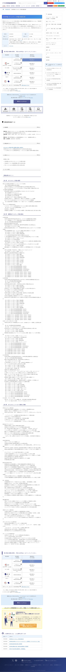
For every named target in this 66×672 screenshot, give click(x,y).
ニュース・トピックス (25, 5)
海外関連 (47, 59)
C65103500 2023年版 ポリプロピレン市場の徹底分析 (54, 68)
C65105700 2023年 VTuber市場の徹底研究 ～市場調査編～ (54, 88)
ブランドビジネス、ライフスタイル (52, 35)
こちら (21, 40)
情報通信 (47, 46)
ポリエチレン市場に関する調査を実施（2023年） (13, 147)
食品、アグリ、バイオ (50, 20)
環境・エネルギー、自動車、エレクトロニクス (53, 38)
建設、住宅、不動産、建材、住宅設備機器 (53, 24)
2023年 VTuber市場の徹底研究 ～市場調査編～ (17, 648)
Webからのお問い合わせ (50, 660)
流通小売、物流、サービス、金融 (52, 32)
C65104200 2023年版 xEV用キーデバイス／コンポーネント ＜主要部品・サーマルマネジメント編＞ (54, 74)
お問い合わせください (25, 85)
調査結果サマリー (22, 143)
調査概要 (22, 127)
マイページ (50, 5)
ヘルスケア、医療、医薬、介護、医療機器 (53, 28)
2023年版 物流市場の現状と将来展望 (15, 643)
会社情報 (33, 5)
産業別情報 (18, 5)
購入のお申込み (22, 101)
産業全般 (47, 56)
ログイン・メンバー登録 (59, 3)
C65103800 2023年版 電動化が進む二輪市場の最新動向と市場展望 (54, 83)
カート (55, 5)
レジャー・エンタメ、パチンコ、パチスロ (53, 53)
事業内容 (8, 5)
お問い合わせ (61, 5)
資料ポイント (22, 155)
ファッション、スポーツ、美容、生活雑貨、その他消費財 (52, 17)
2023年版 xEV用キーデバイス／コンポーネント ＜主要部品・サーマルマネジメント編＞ (24, 641)
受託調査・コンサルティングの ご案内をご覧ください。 (28, 625)
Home (4, 5)
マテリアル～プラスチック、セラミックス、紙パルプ (51, 43)
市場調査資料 (7, 9)
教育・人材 (48, 49)
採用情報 (37, 5)
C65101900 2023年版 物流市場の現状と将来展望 (54, 79)
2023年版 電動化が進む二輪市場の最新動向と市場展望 (18, 646)
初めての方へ (50, 3)
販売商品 (13, 5)
